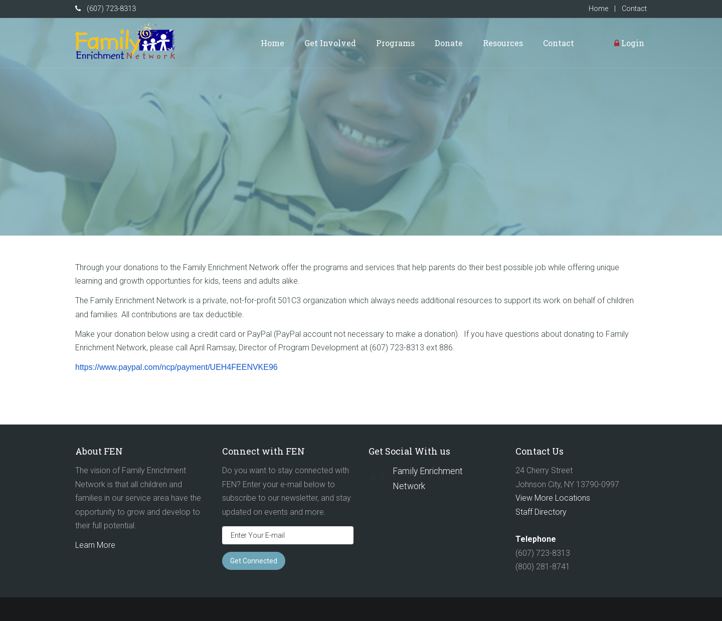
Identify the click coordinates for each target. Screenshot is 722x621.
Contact (634, 9)
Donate (449, 43)
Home (598, 9)
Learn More (95, 545)
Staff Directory (541, 512)
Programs (395, 43)
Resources (503, 43)
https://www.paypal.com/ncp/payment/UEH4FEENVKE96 (176, 367)
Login (629, 43)
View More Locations (552, 498)
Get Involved (330, 43)
